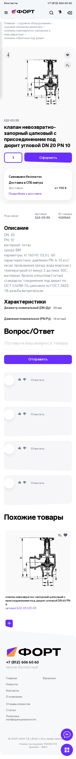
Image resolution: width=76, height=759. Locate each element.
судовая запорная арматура (23, 27)
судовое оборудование (34, 23)
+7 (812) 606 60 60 (59, 3)
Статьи (11, 710)
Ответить (37, 380)
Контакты (11, 3)
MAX (44, 747)
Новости (12, 684)
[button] (7, 55)
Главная (9, 23)
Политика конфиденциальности (21, 718)
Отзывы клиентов (18, 704)
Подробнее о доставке (25, 193)
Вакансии (49, 678)
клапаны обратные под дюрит (24, 38)
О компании (14, 696)
